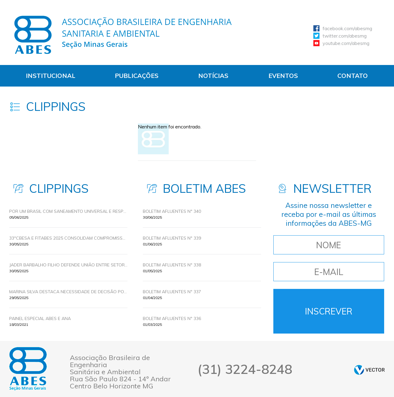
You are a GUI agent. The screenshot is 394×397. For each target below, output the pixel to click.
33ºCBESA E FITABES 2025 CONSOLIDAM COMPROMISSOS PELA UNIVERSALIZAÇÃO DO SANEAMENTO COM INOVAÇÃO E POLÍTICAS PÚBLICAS (68, 238)
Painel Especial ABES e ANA (40, 318)
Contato (352, 75)
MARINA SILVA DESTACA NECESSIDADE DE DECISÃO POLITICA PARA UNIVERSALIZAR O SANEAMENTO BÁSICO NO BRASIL (68, 291)
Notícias (213, 75)
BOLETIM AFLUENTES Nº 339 (172, 238)
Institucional (50, 75)
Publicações (137, 75)
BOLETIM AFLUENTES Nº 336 (172, 318)
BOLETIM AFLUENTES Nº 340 (172, 211)
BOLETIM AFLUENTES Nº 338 (172, 265)
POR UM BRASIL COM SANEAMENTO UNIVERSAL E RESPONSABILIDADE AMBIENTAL (68, 211)
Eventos (283, 75)
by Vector (369, 370)
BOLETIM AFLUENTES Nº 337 (172, 291)
